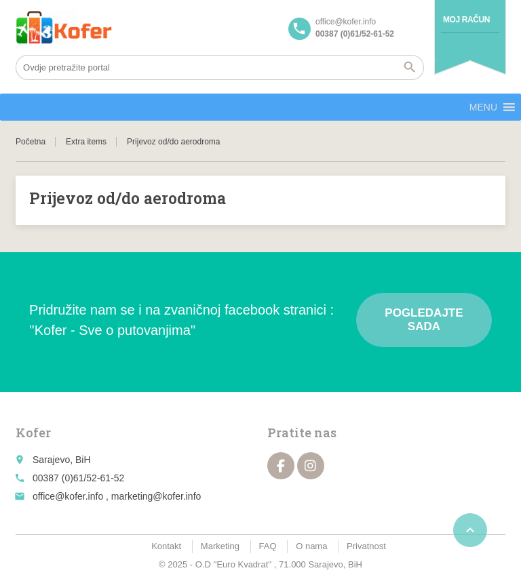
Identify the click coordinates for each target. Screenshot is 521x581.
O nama (311, 546)
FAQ (268, 546)
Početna (30, 141)
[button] (483, 107)
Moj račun (466, 19)
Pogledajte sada (424, 319)
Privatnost (366, 546)
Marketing (220, 546)
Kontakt (166, 546)
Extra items (86, 141)
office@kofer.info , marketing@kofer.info (117, 496)
